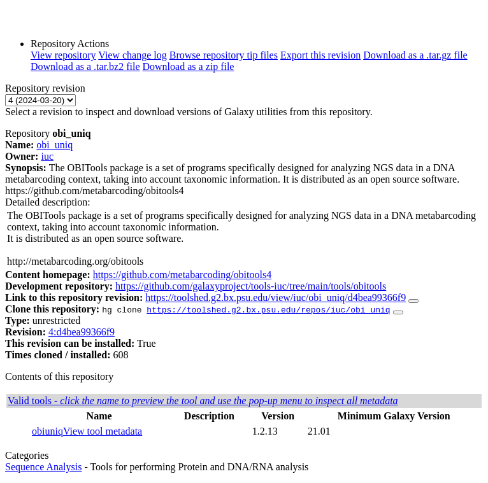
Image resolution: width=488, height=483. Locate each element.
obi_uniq (54, 144)
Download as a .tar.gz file (415, 55)
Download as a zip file (188, 66)
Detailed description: (47, 202)
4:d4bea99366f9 (81, 331)
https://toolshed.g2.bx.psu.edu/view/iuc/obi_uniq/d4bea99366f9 (275, 297)
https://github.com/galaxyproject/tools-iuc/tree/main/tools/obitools (250, 286)
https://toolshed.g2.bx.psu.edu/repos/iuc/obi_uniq (268, 309)
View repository (63, 55)
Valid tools (203, 400)
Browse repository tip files (223, 55)
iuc (47, 156)
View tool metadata (102, 431)
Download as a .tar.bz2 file (85, 66)
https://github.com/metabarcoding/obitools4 (182, 274)
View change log (132, 55)
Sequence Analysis (43, 466)
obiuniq (47, 431)
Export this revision (320, 55)
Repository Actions (70, 43)
